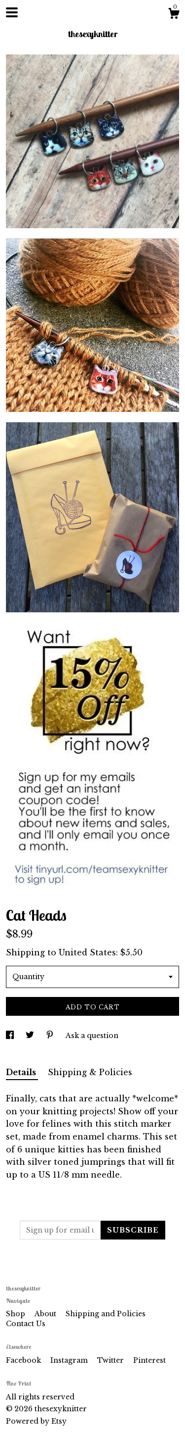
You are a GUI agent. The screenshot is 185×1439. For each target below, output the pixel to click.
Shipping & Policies (90, 1072)
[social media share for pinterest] (51, 1035)
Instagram (70, 1360)
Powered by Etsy (36, 1421)
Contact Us (25, 1323)
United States (87, 952)
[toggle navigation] (12, 12)
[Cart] (173, 14)
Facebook (24, 1360)
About (46, 1313)
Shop (16, 1313)
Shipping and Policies (106, 1313)
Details (22, 1072)
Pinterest (149, 1360)
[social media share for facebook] (11, 1035)
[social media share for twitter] (31, 1035)
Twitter (111, 1360)
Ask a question (92, 1035)
